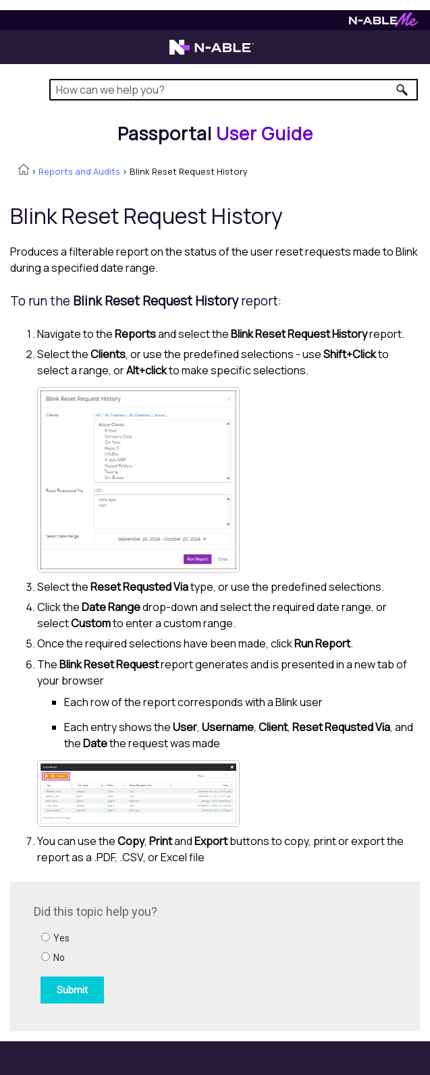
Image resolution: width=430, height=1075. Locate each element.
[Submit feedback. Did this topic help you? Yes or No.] (216, 954)
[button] (402, 89)
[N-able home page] (211, 53)
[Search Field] (233, 89)
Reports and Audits (79, 171)
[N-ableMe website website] (383, 23)
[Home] (215, 133)
